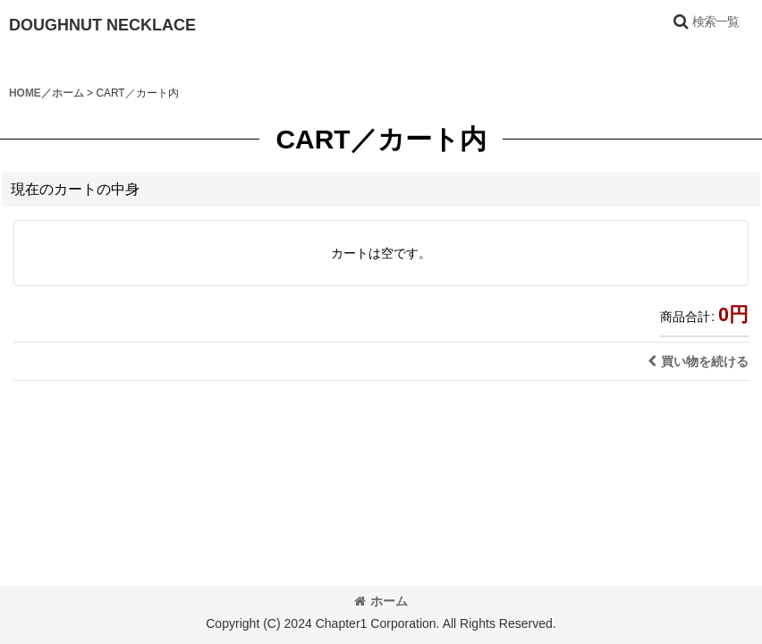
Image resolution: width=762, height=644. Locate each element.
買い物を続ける (698, 361)
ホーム (381, 601)
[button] (706, 21)
